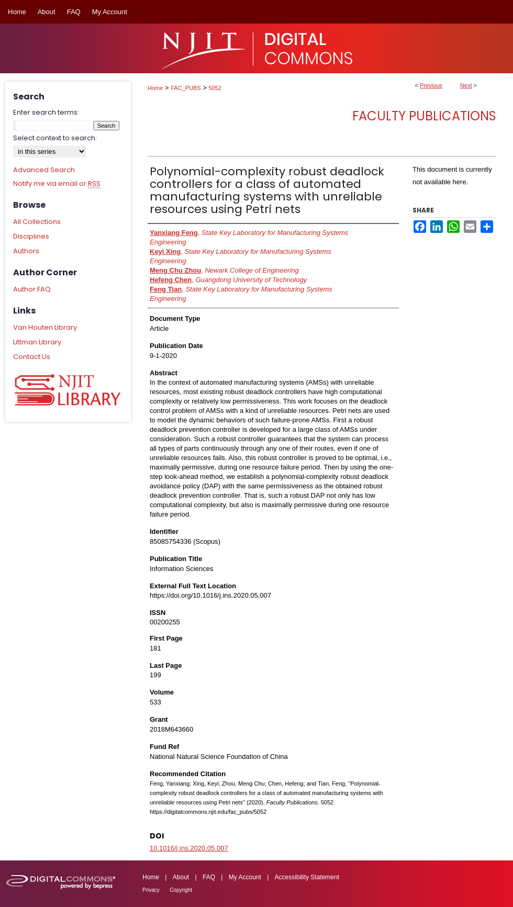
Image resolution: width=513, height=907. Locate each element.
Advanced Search (44, 170)
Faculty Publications (424, 116)
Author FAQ (32, 289)
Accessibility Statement (307, 877)
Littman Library (37, 342)
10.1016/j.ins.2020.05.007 (189, 848)
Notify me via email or (57, 183)
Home (155, 88)
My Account (245, 877)
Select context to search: (55, 138)
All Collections (37, 222)
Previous (431, 85)
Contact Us (31, 357)
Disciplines (31, 236)
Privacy (151, 890)
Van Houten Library (45, 327)
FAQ (209, 877)
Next (466, 85)
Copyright (181, 890)
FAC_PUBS (185, 88)
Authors (26, 251)
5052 (215, 88)
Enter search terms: (46, 112)
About (181, 877)
